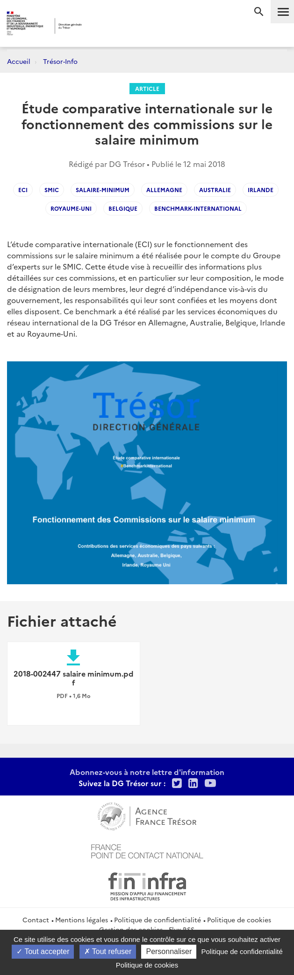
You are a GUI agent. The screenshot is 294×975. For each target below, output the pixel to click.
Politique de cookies (239, 919)
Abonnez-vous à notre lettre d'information (147, 771)
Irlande (260, 190)
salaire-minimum (102, 190)
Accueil (18, 61)
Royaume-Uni (71, 208)
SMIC (51, 190)
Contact (35, 919)
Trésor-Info (60, 61)
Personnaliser (169, 951)
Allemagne (164, 190)
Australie (215, 190)
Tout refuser (108, 951)
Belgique (122, 208)
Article (147, 88)
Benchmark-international (198, 208)
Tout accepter (42, 951)
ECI (23, 190)
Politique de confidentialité (157, 919)
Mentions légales (81, 919)
